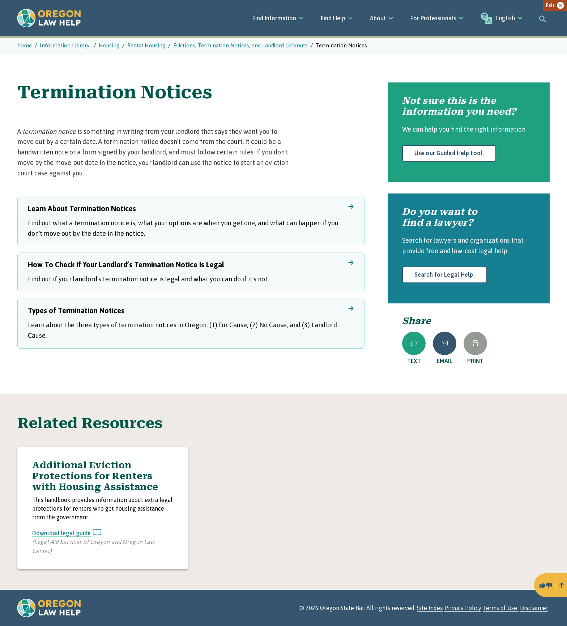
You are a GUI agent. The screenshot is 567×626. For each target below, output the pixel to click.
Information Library (65, 45)
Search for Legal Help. (444, 274)
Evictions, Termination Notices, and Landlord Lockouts (240, 45)
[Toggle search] (542, 18)
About (381, 18)
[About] (381, 18)
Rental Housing (146, 45)
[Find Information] (278, 18)
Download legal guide (66, 533)
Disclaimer (534, 608)
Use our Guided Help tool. (449, 153)
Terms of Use (501, 608)
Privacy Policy (462, 608)
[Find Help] (336, 18)
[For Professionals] (437, 18)
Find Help (337, 18)
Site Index (430, 608)
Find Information (277, 18)
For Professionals (436, 18)
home (24, 45)
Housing (109, 45)
